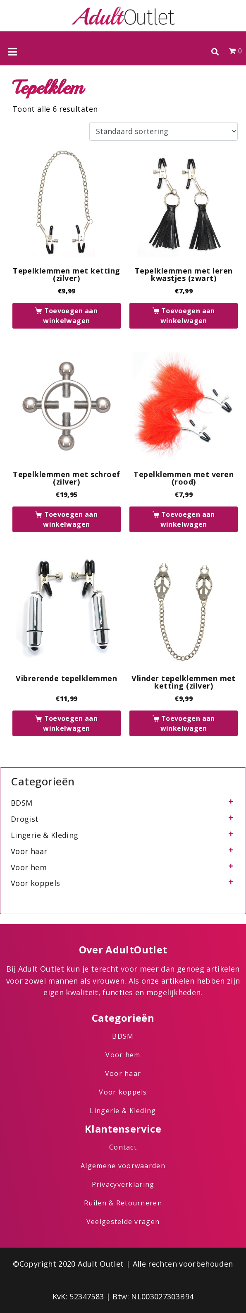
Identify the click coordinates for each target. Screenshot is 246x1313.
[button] (215, 51)
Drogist (25, 819)
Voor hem (29, 867)
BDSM (21, 803)
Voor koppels (35, 883)
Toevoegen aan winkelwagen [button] (70, 315)
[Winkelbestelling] (163, 131)
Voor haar (29, 851)
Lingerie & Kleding (44, 835)
